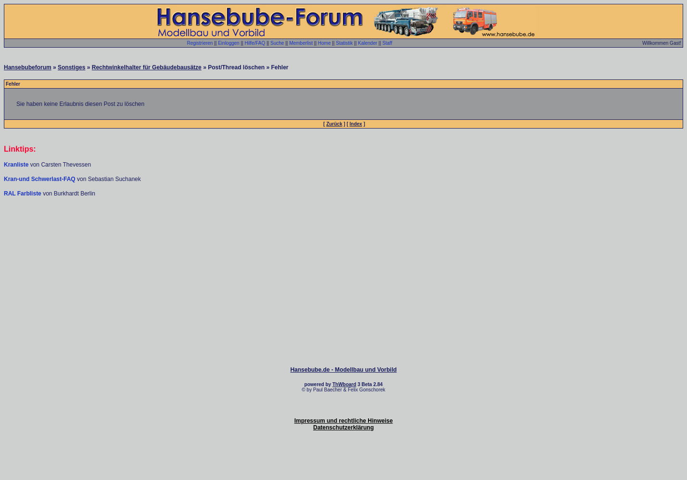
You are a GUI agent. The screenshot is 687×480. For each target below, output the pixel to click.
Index (356, 124)
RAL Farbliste (23, 193)
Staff (387, 43)
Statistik (344, 43)
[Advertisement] (343, 226)
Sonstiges (71, 67)
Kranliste (16, 164)
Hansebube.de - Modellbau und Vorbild (343, 369)
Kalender (367, 43)
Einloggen (228, 43)
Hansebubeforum (27, 67)
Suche (277, 43)
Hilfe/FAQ (254, 43)
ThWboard (344, 384)
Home (324, 43)
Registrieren (200, 43)
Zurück (334, 124)
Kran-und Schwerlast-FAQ (40, 179)
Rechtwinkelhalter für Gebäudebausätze (147, 67)
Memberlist (301, 43)
